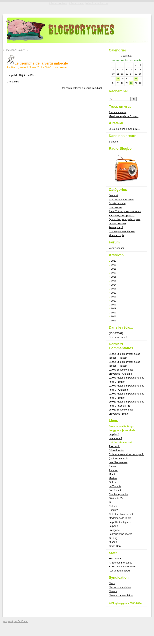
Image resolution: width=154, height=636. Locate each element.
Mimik (112, 474)
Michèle (113, 541)
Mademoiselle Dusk (120, 518)
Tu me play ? (116, 227)
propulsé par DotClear (15, 621)
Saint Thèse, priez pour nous (125, 211)
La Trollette (115, 486)
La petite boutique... (120, 522)
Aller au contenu (58, 3)
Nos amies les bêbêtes (121, 199)
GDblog (113, 538)
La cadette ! (115, 438)
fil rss (112, 583)
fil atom (113, 591)
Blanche (113, 141)
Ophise (113, 482)
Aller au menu (76, 3)
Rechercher (118, 91)
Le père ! (114, 434)
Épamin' (113, 510)
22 (136, 79)
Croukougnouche (118, 494)
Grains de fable (117, 223)
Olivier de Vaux (117, 498)
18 (118, 79)
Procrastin (114, 446)
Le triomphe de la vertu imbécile (37, 63)
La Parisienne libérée (120, 534)
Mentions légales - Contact (124, 116)
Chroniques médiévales (122, 231)
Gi (110, 502)
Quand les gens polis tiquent (125, 219)
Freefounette (116, 490)
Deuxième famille (118, 337)
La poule (113, 526)
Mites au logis (116, 235)
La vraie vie (60, 67)
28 (131, 83)
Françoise (114, 530)
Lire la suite (13, 81)
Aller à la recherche (97, 3)
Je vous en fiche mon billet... (124, 128)
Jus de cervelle (117, 203)
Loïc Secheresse (118, 462)
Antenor (113, 470)
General (113, 195)
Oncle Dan (115, 546)
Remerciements (117, 112)
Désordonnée (116, 450)
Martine (113, 478)
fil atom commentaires (121, 595)
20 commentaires (71, 88)
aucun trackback (93, 88)
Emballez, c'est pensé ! (121, 215)
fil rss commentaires (120, 587)
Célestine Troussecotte (121, 514)
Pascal (112, 466)
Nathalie (113, 506)
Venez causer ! (117, 248)
